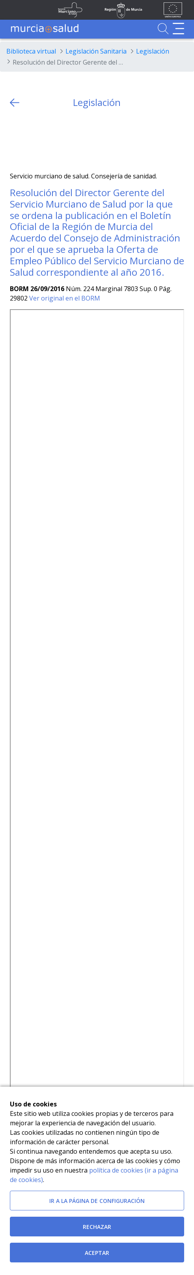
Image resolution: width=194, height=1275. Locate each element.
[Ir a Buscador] (163, 28)
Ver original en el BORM (64, 298)
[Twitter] (16, 140)
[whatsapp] (46, 140)
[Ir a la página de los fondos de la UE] (173, 9)
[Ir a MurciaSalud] (44, 28)
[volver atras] (14, 102)
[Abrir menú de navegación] (178, 28)
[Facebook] (31, 140)
